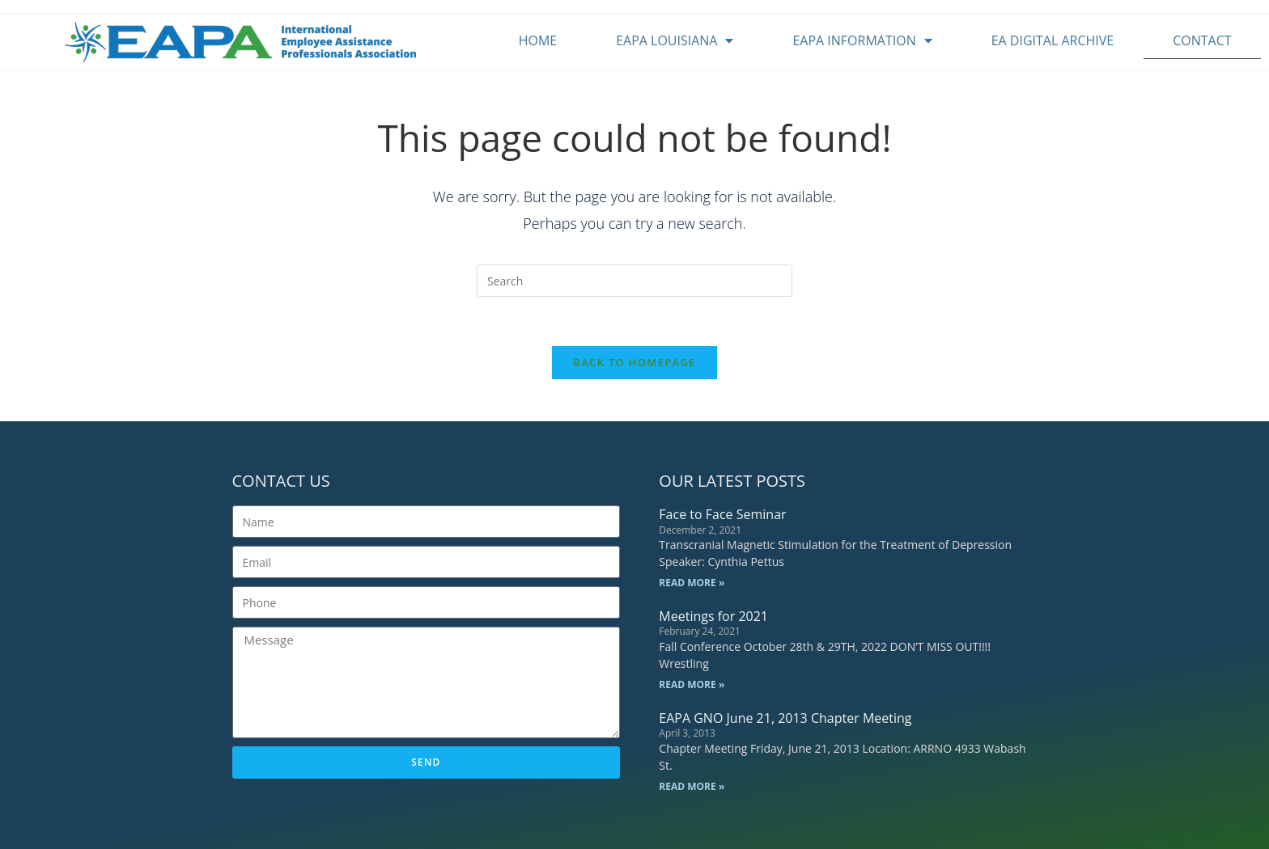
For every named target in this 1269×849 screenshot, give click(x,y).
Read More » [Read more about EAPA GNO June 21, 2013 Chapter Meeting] (691, 786)
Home (538, 40)
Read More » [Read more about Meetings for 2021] (691, 684)
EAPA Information (862, 40)
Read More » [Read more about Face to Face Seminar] (691, 582)
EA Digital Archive (1052, 40)
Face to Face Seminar (722, 514)
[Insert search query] (634, 280)
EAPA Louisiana (674, 40)
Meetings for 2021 (713, 616)
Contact (1202, 40)
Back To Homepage (634, 362)
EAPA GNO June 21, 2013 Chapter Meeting (785, 718)
